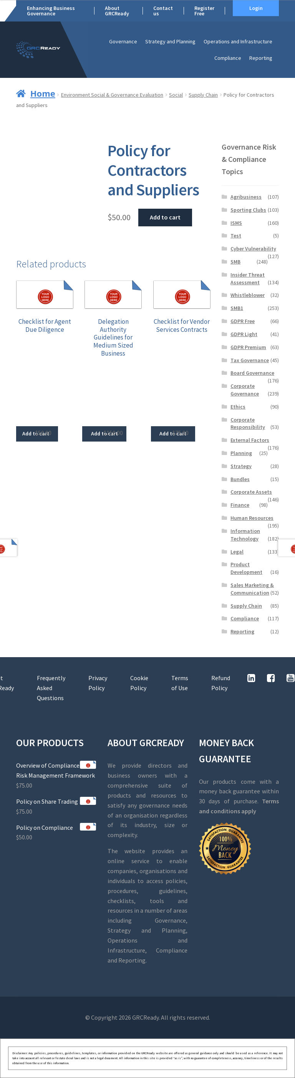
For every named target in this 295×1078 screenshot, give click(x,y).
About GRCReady (117, 11)
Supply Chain (203, 94)
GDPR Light (243, 334)
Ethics (237, 406)
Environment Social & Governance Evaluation (112, 94)
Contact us (163, 11)
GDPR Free (242, 321)
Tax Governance (249, 360)
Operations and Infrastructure (238, 41)
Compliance (227, 57)
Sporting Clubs (248, 209)
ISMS (236, 222)
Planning (241, 453)
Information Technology (245, 534)
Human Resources (251, 517)
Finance (239, 504)
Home (42, 93)
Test (235, 235)
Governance (123, 41)
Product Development (246, 568)
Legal (237, 551)
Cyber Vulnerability (253, 248)
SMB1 (236, 308)
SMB (235, 261)
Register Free (204, 11)
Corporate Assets (251, 491)
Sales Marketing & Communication (252, 589)
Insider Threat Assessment (247, 278)
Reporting (260, 57)
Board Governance (252, 372)
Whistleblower (247, 295)
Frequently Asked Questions (51, 688)
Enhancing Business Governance (51, 11)
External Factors (249, 440)
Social (176, 94)
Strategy (241, 466)
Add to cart (165, 217)
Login (256, 8)
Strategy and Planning (170, 41)
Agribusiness (246, 196)
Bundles (240, 479)
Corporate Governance (244, 389)
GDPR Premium (248, 347)
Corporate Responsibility (247, 423)
